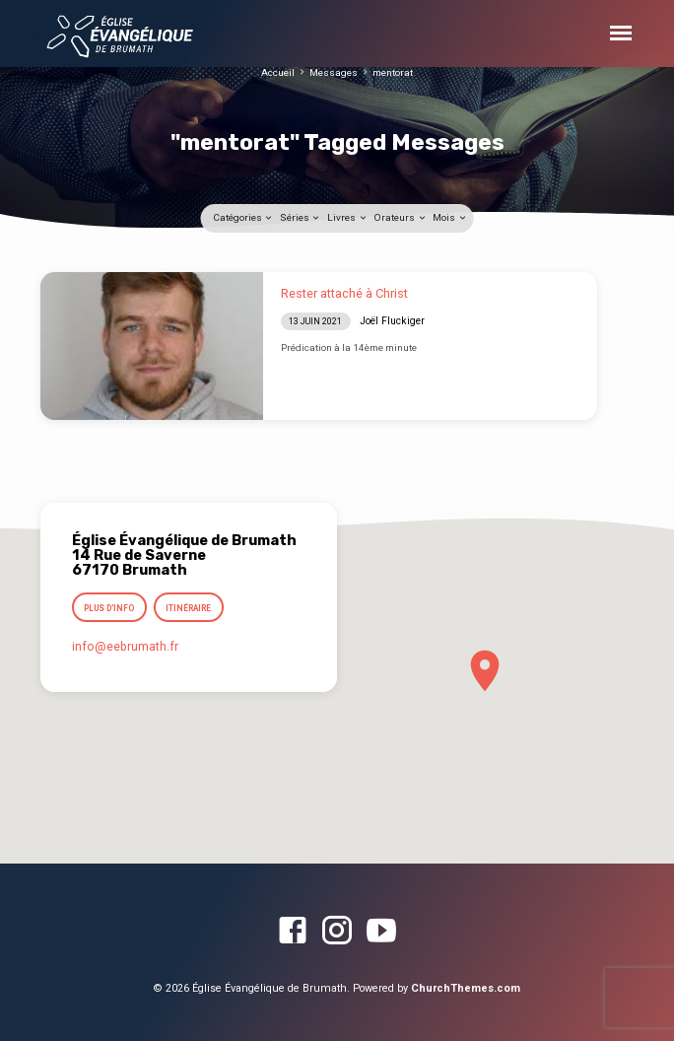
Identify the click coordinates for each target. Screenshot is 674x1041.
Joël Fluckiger (392, 320)
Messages (333, 72)
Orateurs (400, 217)
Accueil (278, 72)
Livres (347, 217)
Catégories (243, 217)
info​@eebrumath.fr (125, 647)
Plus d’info (109, 608)
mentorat (392, 72)
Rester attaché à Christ (344, 293)
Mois (450, 217)
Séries (300, 217)
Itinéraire (189, 608)
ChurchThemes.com (465, 988)
